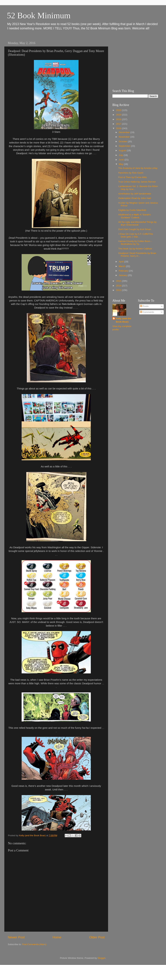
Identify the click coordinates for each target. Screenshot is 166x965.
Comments (147, 312)
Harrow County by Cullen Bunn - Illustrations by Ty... (135, 242)
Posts (144, 306)
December (124, 132)
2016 (119, 128)
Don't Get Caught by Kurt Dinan (134, 229)
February (124, 270)
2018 (119, 119)
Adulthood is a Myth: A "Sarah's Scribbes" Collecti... (134, 216)
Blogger (101, 958)
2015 (119, 281)
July (121, 155)
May (121, 164)
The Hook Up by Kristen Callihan (135, 248)
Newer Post (16, 937)
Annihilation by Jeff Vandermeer (134, 193)
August (123, 150)
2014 (119, 285)
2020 (119, 110)
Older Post (97, 937)
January (123, 275)
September (125, 146)
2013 (119, 290)
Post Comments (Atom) (34, 944)
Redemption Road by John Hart (134, 198)
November (124, 137)
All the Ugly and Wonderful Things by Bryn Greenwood (137, 223)
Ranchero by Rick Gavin (131, 172)
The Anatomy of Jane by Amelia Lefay (138, 168)
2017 (119, 124)
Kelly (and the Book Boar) (123, 320)
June (121, 159)
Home (57, 937)
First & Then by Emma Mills (132, 177)
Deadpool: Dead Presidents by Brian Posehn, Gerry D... (137, 254)
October (123, 141)
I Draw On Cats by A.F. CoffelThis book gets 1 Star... (135, 235)
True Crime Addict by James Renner (137, 181)
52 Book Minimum (39, 15)
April (121, 261)
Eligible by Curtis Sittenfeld (132, 210)
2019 (119, 114)
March (122, 266)
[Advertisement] (134, 61)
